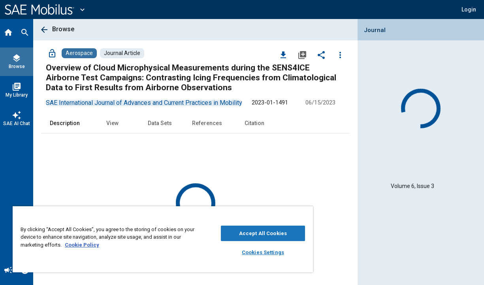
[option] (144, 102)
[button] (468, 9)
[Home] (8, 33)
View (112, 123)
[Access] (52, 53)
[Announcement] (8, 270)
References (207, 123)
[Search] (25, 33)
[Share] (321, 55)
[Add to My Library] (302, 55)
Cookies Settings (246, 252)
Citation (254, 123)
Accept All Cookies (246, 233)
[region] (153, 239)
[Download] (283, 55)
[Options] (340, 55)
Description (65, 123)
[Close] (285, 215)
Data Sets (160, 123)
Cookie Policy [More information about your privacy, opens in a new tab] (90, 245)
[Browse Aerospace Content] (79, 53)
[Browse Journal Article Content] (122, 53)
